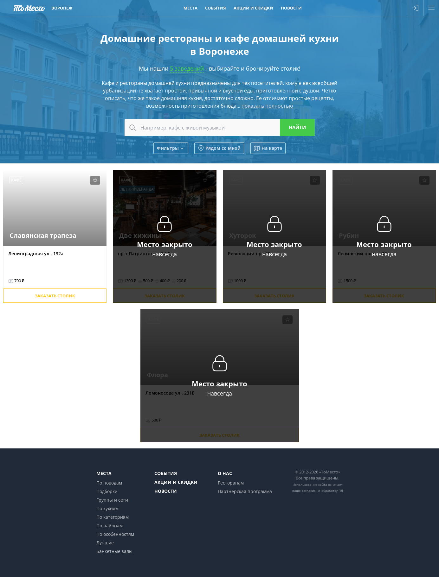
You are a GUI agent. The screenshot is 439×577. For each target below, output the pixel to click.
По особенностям (115, 534)
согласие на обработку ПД (322, 490)
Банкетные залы (114, 551)
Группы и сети (112, 500)
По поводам (109, 483)
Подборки (107, 491)
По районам (109, 526)
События (165, 473)
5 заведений (187, 68)
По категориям (112, 517)
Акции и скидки (175, 482)
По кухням (107, 508)
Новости (165, 491)
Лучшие (105, 543)
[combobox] (220, 127)
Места (104, 473)
